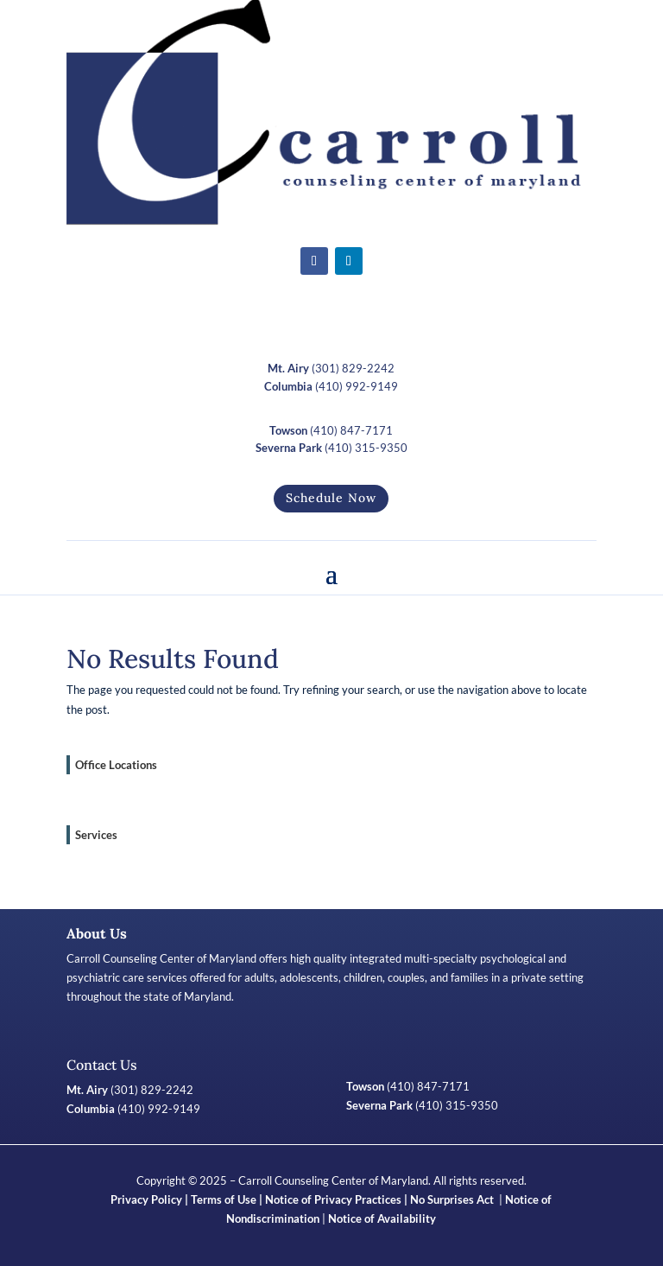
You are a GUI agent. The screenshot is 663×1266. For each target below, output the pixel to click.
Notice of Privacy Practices (333, 1199)
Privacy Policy (146, 1199)
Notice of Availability (382, 1218)
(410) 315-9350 (331, 448)
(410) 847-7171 (331, 430)
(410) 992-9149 (331, 386)
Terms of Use (223, 1199)
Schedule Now (331, 498)
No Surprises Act (453, 1199)
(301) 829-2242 (331, 368)
